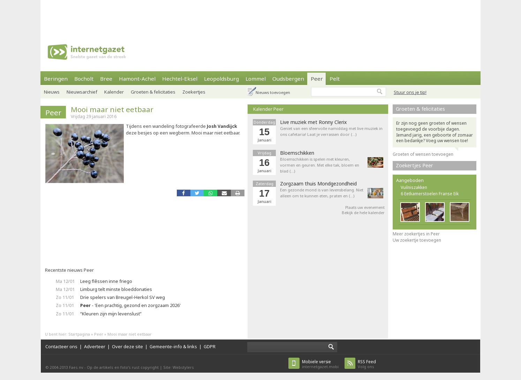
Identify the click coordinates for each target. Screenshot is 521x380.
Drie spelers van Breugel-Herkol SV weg (122, 297)
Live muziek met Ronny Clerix (313, 122)
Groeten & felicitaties (153, 92)
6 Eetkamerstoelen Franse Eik (430, 194)
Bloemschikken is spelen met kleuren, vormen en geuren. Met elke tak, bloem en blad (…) (319, 165)
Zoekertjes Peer (414, 165)
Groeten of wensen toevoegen (423, 154)
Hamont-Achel (137, 78)
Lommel (256, 78)
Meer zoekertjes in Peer (416, 234)
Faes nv (76, 367)
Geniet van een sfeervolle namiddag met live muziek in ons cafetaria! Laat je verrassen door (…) (331, 131)
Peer (317, 78)
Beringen (56, 78)
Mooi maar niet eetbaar (112, 109)
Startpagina (79, 334)
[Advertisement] (260, 15)
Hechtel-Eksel (179, 78)
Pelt (335, 78)
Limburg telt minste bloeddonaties (116, 289)
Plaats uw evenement (365, 207)
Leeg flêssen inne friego (106, 281)
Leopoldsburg (221, 78)
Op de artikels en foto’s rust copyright (123, 367)
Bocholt (83, 78)
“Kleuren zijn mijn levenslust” (111, 313)
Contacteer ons (61, 346)
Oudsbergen (288, 78)
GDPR (210, 346)
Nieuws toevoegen (273, 92)
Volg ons (367, 364)
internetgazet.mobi (320, 364)
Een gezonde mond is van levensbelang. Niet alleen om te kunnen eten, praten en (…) (321, 192)
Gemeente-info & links (173, 346)
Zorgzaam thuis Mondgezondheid (318, 184)
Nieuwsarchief (82, 92)
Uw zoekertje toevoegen (417, 240)
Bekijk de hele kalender (363, 212)
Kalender (114, 92)
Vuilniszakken (414, 187)
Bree (106, 78)
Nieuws (52, 92)
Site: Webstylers (178, 367)
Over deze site (127, 346)
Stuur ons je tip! (410, 92)
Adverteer (94, 346)
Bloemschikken (297, 153)
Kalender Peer (268, 109)
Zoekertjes (193, 92)
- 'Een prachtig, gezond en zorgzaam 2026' (130, 305)
